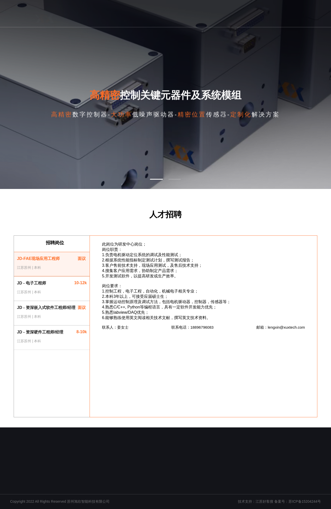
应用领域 (231, 14)
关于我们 (164, 13)
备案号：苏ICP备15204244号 (297, 501)
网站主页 (131, 13)
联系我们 (298, 16)
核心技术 (197, 14)
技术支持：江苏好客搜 (256, 501)
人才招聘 (264, 15)
